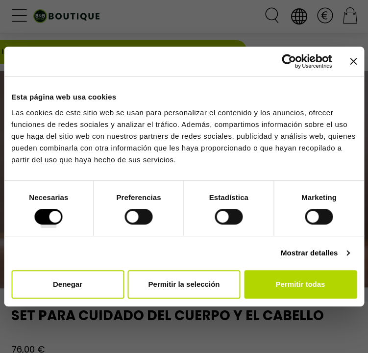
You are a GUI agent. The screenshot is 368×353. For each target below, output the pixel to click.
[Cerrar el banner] (353, 61)
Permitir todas (300, 284)
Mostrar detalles (309, 253)
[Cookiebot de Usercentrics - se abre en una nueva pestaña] (289, 61)
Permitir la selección (184, 284)
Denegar (67, 284)
